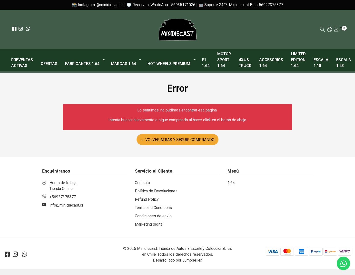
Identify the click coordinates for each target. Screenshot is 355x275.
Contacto (142, 182)
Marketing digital (149, 224)
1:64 (231, 182)
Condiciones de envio (153, 216)
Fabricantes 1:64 (82, 63)
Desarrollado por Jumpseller (177, 260)
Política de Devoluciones (156, 191)
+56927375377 (62, 197)
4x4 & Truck (245, 62)
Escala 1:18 (321, 62)
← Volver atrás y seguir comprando (177, 139)
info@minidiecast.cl (66, 205)
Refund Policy (147, 199)
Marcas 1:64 (123, 63)
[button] (329, 29)
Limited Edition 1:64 (298, 60)
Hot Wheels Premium (169, 63)
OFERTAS (49, 63)
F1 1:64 (205, 62)
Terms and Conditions (153, 207)
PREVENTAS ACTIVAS (22, 62)
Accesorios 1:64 (271, 62)
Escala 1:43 (343, 62)
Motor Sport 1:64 (224, 60)
